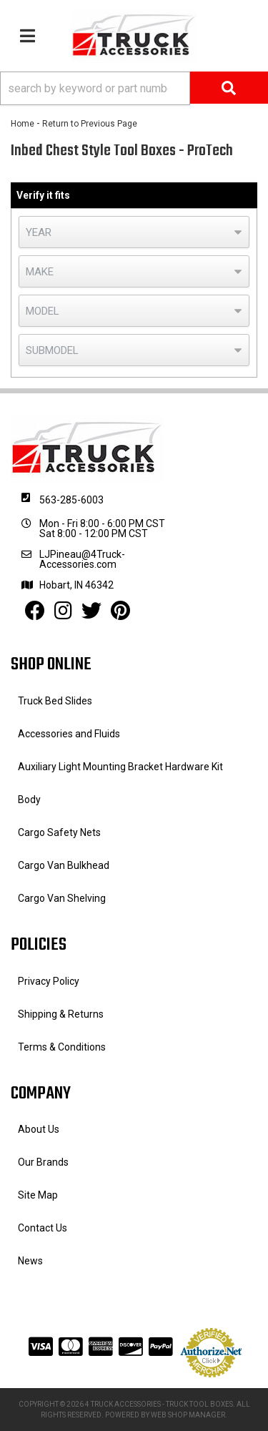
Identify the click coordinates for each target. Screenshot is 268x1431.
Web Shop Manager (188, 1415)
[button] (134, 88)
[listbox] (134, 232)
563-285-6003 (71, 500)
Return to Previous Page (89, 124)
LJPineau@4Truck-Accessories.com (82, 559)
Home (22, 124)
